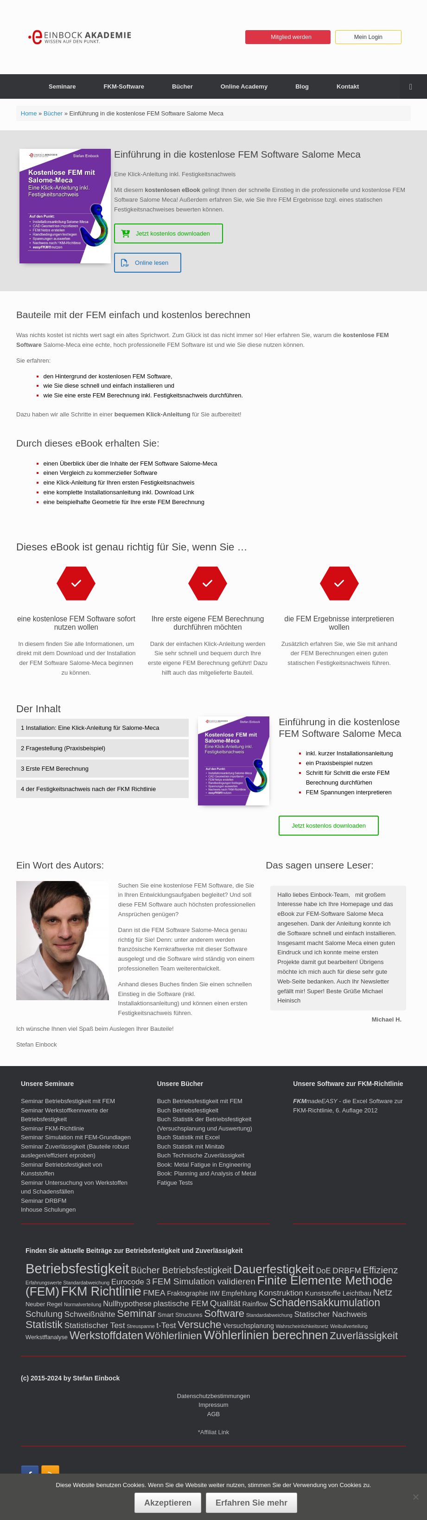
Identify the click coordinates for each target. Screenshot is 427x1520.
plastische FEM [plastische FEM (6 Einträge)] (180, 1303)
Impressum (213, 1404)
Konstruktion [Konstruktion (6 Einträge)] (281, 1292)
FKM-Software (124, 86)
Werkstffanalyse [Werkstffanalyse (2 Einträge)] (46, 1337)
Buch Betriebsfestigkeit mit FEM (199, 1101)
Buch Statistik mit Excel (188, 1137)
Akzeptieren (167, 1502)
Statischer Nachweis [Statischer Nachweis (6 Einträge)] (330, 1314)
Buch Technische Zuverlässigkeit (200, 1155)
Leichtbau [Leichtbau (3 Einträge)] (357, 1293)
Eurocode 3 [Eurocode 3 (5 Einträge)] (130, 1281)
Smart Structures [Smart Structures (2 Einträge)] (180, 1314)
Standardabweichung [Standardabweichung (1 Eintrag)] (269, 1315)
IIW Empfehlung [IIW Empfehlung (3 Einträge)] (233, 1293)
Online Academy (244, 86)
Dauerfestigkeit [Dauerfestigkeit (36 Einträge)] (273, 1269)
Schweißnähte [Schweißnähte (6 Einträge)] (89, 1314)
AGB (213, 1414)
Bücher (182, 86)
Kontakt (348, 86)
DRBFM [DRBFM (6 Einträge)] (346, 1270)
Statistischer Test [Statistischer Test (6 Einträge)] (94, 1325)
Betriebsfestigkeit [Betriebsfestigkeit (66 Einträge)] (77, 1268)
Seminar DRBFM (43, 1200)
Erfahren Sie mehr (251, 1502)
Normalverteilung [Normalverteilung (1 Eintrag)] (83, 1304)
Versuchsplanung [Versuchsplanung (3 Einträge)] (248, 1325)
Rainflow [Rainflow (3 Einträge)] (255, 1304)
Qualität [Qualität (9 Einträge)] (225, 1303)
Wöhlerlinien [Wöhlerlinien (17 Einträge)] (173, 1335)
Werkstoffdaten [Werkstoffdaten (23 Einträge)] (106, 1335)
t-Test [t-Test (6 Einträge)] (166, 1325)
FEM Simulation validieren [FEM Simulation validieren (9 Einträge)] (203, 1281)
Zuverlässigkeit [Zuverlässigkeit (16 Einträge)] (364, 1335)
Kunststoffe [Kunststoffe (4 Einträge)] (323, 1293)
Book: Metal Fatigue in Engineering (204, 1164)
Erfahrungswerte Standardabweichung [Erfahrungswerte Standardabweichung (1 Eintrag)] (67, 1282)
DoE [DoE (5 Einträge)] (323, 1270)
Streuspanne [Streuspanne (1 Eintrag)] (140, 1326)
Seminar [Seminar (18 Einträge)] (136, 1313)
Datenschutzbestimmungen (213, 1395)
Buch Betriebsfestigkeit (187, 1110)
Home (29, 113)
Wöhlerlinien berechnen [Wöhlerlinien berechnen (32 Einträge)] (266, 1334)
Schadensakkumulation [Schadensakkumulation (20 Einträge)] (324, 1302)
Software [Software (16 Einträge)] (224, 1313)
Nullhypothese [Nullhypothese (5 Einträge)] (127, 1303)
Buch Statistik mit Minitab (190, 1146)
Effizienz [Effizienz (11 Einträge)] (380, 1270)
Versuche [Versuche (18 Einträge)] (199, 1324)
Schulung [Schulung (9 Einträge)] (44, 1314)
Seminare (62, 86)
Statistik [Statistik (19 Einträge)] (44, 1324)
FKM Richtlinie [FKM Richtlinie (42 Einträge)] (101, 1291)
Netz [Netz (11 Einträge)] (382, 1292)
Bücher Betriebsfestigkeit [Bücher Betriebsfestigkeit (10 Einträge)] (181, 1270)
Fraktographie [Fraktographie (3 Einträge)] (187, 1293)
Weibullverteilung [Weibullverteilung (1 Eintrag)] (349, 1326)
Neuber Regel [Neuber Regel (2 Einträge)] (43, 1304)
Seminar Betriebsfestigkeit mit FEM (68, 1101)
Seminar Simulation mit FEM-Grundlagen (76, 1137)
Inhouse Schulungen (48, 1209)
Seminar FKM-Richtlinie (52, 1128)
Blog (302, 86)
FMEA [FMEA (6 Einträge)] (154, 1292)
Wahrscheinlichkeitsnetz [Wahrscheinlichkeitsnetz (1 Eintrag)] (302, 1326)
